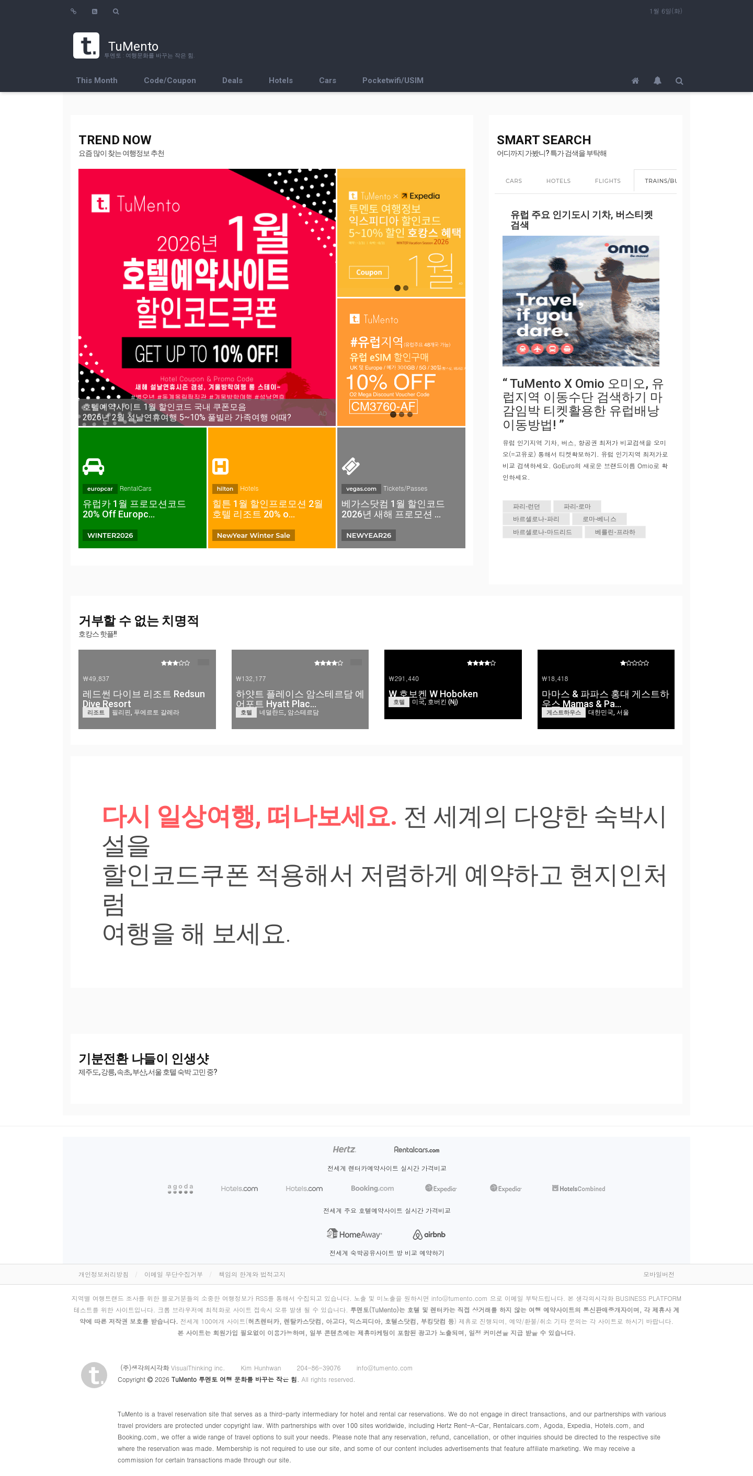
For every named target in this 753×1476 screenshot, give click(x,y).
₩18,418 (555, 678)
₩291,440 (404, 678)
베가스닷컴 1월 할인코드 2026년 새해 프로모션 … (393, 509)
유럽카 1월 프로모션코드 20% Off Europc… (134, 509)
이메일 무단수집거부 (173, 1274)
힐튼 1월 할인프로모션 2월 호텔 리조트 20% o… (267, 509)
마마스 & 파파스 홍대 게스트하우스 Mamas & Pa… (605, 699)
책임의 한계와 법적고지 (252, 1274)
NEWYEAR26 (368, 535)
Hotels (281, 80)
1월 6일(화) (665, 10)
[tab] (514, 181)
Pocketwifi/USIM (393, 80)
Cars (327, 80)
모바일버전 (659, 1274)
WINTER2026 (110, 535)
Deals (232, 80)
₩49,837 (96, 678)
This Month (97, 80)
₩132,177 (251, 678)
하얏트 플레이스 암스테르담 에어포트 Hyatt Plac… (300, 699)
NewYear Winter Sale (253, 535)
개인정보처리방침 (103, 1274)
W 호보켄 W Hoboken (433, 693)
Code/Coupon (170, 80)
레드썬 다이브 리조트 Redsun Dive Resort (144, 699)
